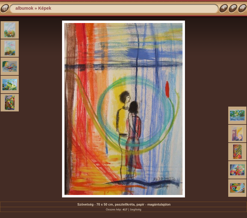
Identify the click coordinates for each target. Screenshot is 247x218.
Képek (44, 8)
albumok (24, 8)
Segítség (135, 209)
